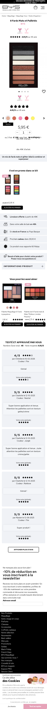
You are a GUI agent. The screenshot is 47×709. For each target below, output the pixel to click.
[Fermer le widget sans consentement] (11, 675)
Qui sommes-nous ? (9, 658)
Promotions (6, 644)
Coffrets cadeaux (8, 630)
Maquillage (11, 16)
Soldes (4, 646)
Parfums (4, 621)
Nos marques (6, 660)
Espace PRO (6, 669)
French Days (6, 652)
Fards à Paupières (34, 16)
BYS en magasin (8, 666)
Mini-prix (4, 641)
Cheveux (4, 624)
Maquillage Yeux (21, 16)
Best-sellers (6, 638)
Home (4, 16)
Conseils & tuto (7, 663)
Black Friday (6, 649)
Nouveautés (6, 635)
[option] (23, 65)
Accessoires (6, 627)
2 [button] (22, 91)
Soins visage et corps (10, 619)
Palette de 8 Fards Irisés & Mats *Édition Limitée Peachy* (34, 314)
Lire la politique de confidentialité (13, 698)
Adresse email (9, 600)
